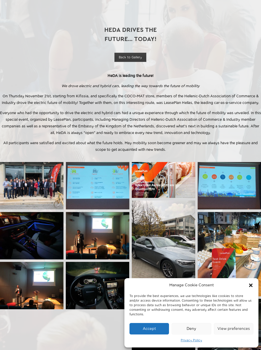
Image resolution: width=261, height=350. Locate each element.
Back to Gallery (130, 57)
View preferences (233, 329)
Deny (191, 329)
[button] (250, 285)
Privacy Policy (191, 340)
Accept (149, 329)
